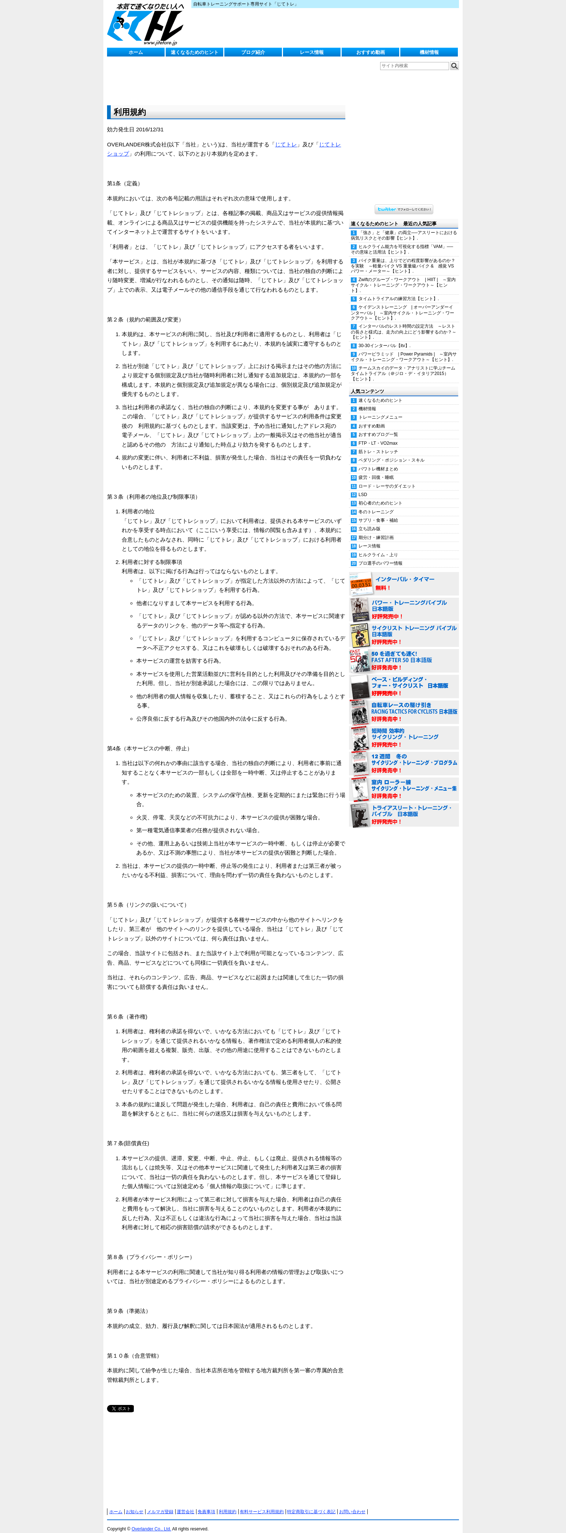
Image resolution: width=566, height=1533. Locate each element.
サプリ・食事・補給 (378, 513)
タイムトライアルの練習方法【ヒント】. (399, 291)
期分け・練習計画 (376, 530)
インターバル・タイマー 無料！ (404, 577)
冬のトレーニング (376, 504)
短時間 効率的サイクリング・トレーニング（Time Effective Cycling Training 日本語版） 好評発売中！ (404, 731)
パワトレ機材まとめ (378, 461)
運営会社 (185, 1504)
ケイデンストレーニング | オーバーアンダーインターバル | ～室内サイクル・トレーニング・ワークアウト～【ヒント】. (402, 305)
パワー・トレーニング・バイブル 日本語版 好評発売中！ (404, 602)
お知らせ (134, 1504)
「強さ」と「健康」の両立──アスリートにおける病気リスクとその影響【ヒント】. (404, 228)
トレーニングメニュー (381, 409)
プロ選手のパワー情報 (381, 555)
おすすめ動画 (370, 52)
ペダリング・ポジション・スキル (392, 452)
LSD (363, 487)
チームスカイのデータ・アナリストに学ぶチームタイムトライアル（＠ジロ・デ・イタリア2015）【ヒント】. (403, 366)
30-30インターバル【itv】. (385, 338)
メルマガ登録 (160, 1504)
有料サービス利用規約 (262, 1504)
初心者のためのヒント (381, 495)
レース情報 (312, 52)
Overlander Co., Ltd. (151, 1521)
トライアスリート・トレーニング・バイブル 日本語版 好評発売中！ (404, 808)
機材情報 (429, 52)
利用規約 (227, 1504)
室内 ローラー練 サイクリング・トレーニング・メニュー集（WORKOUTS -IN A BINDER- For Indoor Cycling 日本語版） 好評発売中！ (404, 782)
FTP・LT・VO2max (378, 435)
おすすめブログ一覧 (378, 427)
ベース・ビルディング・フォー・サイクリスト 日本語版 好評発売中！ (404, 679)
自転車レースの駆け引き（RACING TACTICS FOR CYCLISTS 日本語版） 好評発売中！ (404, 705)
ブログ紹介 (253, 52)
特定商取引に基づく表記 (311, 1504)
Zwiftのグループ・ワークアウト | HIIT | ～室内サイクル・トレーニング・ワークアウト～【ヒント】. (403, 278)
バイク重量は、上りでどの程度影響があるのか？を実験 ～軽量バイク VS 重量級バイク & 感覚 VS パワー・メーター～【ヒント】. (403, 259)
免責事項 (206, 1504)
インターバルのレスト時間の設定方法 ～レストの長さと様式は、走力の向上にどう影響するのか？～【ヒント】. (403, 324)
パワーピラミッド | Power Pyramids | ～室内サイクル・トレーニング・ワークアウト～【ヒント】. (404, 349)
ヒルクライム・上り (378, 547)
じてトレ (147, 24)
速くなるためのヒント (194, 52)
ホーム (136, 52)
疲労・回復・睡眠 (376, 470)
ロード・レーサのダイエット (387, 478)
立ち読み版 (370, 521)
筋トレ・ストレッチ (378, 444)
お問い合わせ (352, 1504)
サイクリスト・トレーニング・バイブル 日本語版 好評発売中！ (404, 628)
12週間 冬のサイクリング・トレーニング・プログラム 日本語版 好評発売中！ (404, 756)
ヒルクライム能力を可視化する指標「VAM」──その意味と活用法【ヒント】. (402, 242)
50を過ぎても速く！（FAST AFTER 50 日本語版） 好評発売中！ (404, 654)
